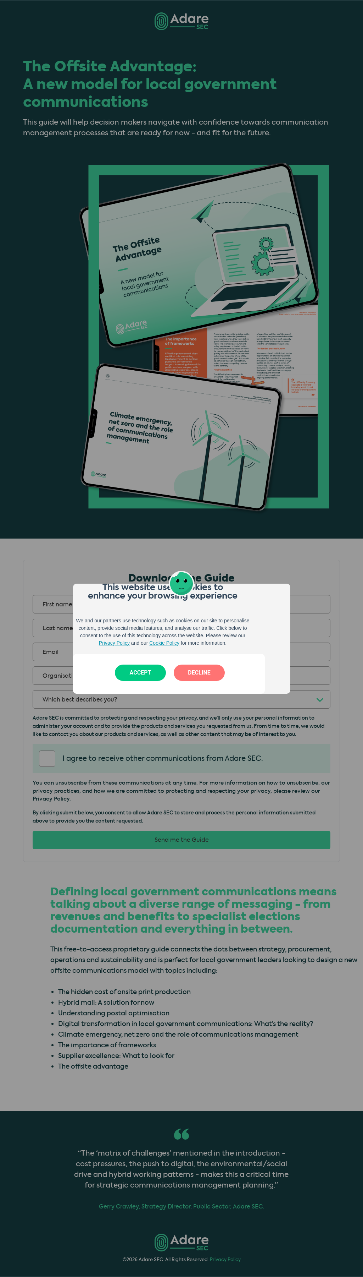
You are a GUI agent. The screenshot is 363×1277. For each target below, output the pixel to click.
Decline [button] (199, 672)
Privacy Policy (114, 643)
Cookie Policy (164, 643)
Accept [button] (140, 672)
